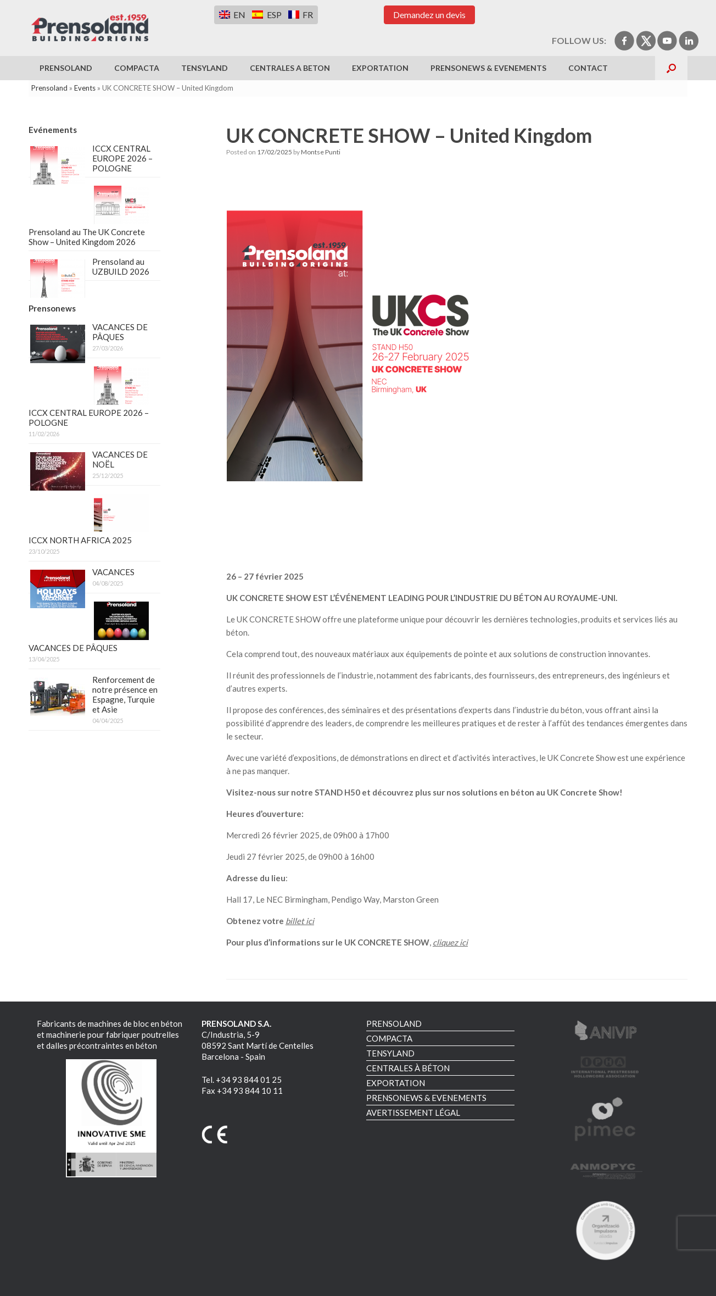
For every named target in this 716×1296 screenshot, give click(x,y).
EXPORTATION (380, 68)
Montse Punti (320, 152)
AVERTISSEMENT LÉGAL (413, 1112)
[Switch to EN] (232, 14)
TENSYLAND (204, 68)
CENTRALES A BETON (290, 68)
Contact (588, 68)
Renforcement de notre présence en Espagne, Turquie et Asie (125, 694)
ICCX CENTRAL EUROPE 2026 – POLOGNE (122, 158)
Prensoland (49, 88)
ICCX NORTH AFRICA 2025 (80, 540)
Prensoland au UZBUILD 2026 (120, 266)
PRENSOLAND (66, 68)
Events (85, 88)
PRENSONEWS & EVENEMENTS (488, 68)
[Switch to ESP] (266, 14)
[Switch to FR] (300, 14)
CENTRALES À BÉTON (408, 1068)
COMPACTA (136, 68)
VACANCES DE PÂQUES (120, 332)
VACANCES (113, 572)
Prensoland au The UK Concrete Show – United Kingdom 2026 (87, 237)
